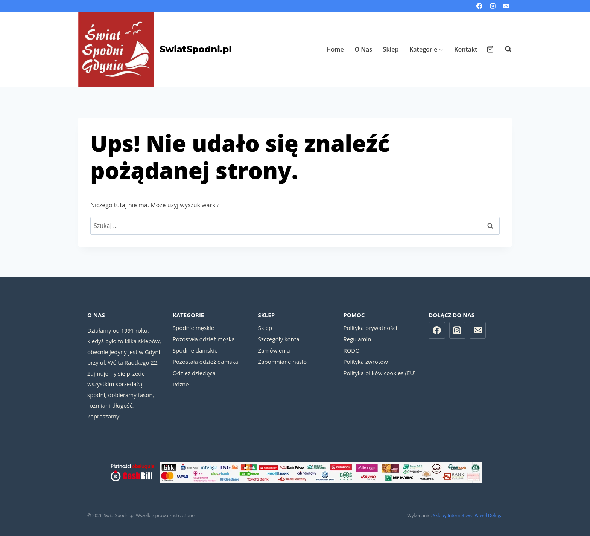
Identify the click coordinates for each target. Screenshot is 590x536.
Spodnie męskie (193, 327)
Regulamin (357, 339)
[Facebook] (479, 6)
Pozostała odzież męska (204, 339)
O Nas (363, 49)
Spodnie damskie (195, 350)
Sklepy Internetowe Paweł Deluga (468, 515)
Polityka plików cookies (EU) (379, 373)
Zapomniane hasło (282, 361)
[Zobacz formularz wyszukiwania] (504, 49)
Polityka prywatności (370, 327)
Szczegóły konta (279, 339)
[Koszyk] (490, 49)
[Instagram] (493, 6)
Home (335, 49)
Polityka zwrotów (365, 361)
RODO (351, 350)
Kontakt (465, 49)
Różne (181, 384)
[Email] (506, 6)
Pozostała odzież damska (205, 361)
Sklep (391, 49)
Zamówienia (274, 350)
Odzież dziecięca (194, 373)
